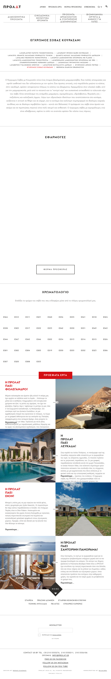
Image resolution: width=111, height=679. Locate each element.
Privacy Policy (55, 673)
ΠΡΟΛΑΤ (12, 7)
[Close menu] (55, 27)
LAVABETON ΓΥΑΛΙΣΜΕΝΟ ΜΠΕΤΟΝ (24, 65)
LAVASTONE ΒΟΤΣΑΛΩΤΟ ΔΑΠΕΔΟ (57, 65)
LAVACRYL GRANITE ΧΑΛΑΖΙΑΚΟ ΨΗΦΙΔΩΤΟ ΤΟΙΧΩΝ (30, 55)
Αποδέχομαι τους (51, 635)
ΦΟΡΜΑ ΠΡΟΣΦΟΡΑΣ (73, 7)
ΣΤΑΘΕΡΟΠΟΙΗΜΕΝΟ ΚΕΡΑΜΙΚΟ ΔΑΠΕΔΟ (37, 62)
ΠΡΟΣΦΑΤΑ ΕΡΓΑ (55, 7)
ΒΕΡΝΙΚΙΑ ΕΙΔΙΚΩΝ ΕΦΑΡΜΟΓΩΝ (70, 67)
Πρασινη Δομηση (45, 600)
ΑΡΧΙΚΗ (43, 7)
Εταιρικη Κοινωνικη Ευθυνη (72, 600)
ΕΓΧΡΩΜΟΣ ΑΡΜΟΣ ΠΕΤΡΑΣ (86, 65)
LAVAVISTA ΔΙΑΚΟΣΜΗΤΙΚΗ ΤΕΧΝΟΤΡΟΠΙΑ (30, 60)
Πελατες (55, 604)
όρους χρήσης (57, 635)
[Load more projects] (55, 589)
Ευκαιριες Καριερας (73, 604)
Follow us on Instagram (55, 663)
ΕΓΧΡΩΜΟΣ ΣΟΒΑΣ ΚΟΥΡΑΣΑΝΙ (40, 67)
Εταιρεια (29, 600)
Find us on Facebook (55, 659)
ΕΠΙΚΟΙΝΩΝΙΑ (89, 7)
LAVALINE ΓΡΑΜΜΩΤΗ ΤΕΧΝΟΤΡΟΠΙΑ (31, 58)
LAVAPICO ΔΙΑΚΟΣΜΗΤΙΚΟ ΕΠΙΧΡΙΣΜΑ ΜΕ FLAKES (71, 58)
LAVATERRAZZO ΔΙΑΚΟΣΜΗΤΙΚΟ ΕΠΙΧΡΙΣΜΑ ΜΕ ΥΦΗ (73, 60)
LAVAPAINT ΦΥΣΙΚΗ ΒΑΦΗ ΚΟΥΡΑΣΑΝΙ (73, 53)
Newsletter (55, 625)
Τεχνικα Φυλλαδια (38, 604)
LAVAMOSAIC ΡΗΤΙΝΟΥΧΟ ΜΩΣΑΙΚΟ (73, 62)
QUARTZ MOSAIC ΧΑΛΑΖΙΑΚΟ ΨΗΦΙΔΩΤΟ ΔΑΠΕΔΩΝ (78, 55)
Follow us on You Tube (55, 666)
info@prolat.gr (60, 655)
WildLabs (103, 670)
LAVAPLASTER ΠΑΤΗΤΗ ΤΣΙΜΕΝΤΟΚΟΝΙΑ (36, 53)
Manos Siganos (20, 670)
